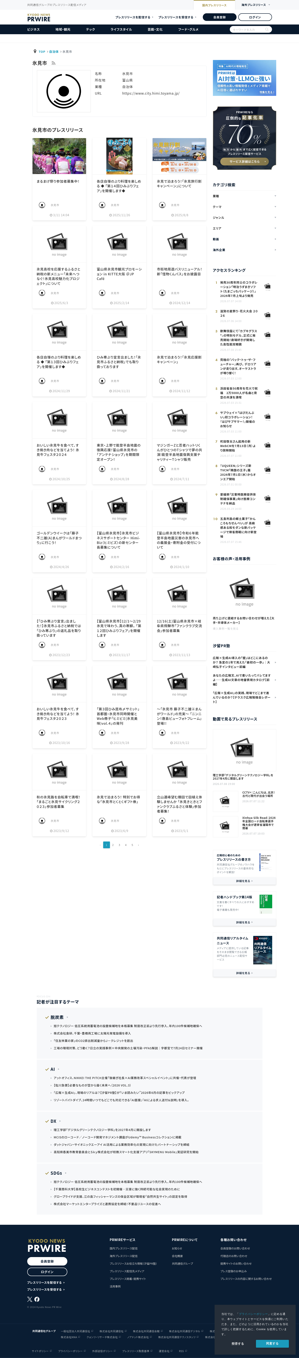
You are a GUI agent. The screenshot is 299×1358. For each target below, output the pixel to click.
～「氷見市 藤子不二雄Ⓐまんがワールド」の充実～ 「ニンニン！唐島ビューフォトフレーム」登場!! (179, 716)
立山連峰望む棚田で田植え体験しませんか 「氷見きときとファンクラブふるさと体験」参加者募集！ (179, 804)
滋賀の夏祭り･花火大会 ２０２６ (239, 313)
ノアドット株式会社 (138, 1337)
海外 (253, 5)
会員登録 (219, 17)
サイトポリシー (40, 1351)
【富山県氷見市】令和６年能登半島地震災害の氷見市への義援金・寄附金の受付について (179, 540)
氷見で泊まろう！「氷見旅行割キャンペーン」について (179, 183)
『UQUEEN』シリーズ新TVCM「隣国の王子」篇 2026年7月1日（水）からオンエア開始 (238, 472)
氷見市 (55, 205)
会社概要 (177, 1256)
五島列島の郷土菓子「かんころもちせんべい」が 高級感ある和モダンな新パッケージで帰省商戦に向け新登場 (238, 527)
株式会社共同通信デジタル (184, 1331)
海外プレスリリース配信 (124, 1256)
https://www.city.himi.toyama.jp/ (151, 93)
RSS (181, 1351)
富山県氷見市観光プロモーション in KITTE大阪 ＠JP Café (119, 273)
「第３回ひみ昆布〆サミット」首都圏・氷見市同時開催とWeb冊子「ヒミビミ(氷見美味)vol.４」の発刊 (118, 716)
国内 (214, 5)
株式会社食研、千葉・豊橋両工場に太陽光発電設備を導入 (92, 1033)
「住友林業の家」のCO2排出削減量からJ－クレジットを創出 (93, 1041)
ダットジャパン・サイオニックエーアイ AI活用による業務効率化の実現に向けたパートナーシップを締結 (121, 1144)
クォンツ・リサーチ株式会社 (102, 1337)
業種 (216, 196)
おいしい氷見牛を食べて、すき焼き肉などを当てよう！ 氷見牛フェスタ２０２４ (58, 450)
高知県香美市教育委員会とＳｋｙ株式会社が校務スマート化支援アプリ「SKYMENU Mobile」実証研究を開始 (126, 1152)
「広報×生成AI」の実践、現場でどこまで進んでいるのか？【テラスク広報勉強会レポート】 (242, 697)
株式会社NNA (69, 1337)
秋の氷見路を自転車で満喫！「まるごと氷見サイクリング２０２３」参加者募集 (58, 801)
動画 (216, 239)
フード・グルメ (188, 29)
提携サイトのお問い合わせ (236, 1263)
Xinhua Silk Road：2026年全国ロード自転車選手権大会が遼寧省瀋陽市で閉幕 (259, 823)
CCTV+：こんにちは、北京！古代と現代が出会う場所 (258, 794)
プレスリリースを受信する (175, 17)
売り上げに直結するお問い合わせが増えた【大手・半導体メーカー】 (244, 620)
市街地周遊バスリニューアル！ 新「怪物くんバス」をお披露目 (179, 271)
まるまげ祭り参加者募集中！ (58, 181)
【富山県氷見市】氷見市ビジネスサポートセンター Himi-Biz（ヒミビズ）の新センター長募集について (118, 540)
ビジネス (33, 29)
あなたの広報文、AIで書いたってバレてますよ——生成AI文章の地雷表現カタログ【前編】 (242, 679)
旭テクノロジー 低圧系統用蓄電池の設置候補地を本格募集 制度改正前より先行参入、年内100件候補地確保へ (128, 1026)
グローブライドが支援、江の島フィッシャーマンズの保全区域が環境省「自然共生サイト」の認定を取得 (120, 1196)
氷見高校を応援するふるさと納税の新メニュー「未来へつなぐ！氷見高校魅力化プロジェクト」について (59, 276)
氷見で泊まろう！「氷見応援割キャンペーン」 (179, 359)
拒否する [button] (238, 1343)
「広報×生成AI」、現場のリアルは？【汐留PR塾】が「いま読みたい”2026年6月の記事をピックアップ (119, 1092)
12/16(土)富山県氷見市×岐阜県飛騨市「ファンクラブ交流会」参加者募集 (179, 626)
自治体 (54, 51)
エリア (217, 228)
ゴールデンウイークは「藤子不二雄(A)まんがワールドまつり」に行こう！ (59, 537)
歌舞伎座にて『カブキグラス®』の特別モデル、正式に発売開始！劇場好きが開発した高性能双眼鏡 (238, 337)
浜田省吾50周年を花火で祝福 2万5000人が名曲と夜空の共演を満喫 (239, 392)
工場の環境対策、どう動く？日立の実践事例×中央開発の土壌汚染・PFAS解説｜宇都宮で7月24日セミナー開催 (128, 1048)
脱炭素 (57, 1017)
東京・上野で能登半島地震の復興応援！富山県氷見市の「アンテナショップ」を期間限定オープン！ (119, 452)
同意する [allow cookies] (272, 1343)
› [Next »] (138, 845)
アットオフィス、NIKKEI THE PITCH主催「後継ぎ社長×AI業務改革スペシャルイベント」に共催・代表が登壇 (125, 1078)
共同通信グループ (182, 1263)
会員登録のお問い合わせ (235, 1248)
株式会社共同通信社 (111, 1331)
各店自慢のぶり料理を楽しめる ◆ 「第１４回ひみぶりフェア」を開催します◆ (119, 186)
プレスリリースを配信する (132, 17)
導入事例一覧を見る (226, 629)
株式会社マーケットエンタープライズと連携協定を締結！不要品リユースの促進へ (107, 1204)
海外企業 (219, 250)
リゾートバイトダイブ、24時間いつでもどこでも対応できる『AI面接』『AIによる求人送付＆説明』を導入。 (121, 1100)
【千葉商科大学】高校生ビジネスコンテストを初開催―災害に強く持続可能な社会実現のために (117, 1189)
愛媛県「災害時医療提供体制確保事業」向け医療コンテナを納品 (238, 498)
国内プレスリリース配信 (124, 1248)
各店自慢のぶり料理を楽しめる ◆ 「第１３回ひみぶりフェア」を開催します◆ (59, 362)
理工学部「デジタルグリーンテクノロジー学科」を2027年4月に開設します (243, 776)
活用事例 (115, 1286)
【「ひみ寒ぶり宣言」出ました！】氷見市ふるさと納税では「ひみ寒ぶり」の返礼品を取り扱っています (59, 628)
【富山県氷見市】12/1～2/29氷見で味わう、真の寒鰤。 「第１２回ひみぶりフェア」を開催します (119, 628)
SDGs (56, 1173)
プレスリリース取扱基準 (135, 1351)
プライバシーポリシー (253, 1314)
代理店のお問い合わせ (233, 1256)
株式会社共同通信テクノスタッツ (177, 1337)
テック (90, 29)
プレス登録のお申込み (233, 1271)
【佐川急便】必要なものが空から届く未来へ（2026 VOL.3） (92, 1085)
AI (53, 1069)
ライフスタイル (121, 29)
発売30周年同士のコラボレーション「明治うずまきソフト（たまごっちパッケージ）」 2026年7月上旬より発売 (239, 289)
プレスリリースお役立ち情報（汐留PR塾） (133, 1263)
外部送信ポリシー (102, 1351)
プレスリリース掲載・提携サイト (128, 1279)
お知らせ (177, 1248)
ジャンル (219, 217)
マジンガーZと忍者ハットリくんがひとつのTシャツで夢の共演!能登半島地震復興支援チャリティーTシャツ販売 (179, 452)
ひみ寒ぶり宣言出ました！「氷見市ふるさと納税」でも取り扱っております (119, 362)
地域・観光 (63, 29)
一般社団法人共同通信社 (75, 1331)
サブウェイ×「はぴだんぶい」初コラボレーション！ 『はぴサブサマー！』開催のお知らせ (237, 419)
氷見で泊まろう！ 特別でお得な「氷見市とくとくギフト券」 (118, 799)
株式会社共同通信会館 (146, 1331)
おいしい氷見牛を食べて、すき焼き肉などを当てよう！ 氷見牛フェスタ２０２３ (58, 713)
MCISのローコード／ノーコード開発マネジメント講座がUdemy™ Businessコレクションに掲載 (118, 1137)
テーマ (217, 207)
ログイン (255, 17)
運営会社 (164, 1351)
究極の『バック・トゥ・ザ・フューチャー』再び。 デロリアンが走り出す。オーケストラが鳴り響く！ (238, 366)
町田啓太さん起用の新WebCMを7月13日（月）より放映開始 (238, 445)
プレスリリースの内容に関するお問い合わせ (246, 1279)
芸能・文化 (155, 29)
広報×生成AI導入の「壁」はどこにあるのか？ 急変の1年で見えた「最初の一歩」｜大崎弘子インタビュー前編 (241, 662)
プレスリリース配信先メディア (127, 1271)
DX (54, 1121)
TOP (42, 51)
